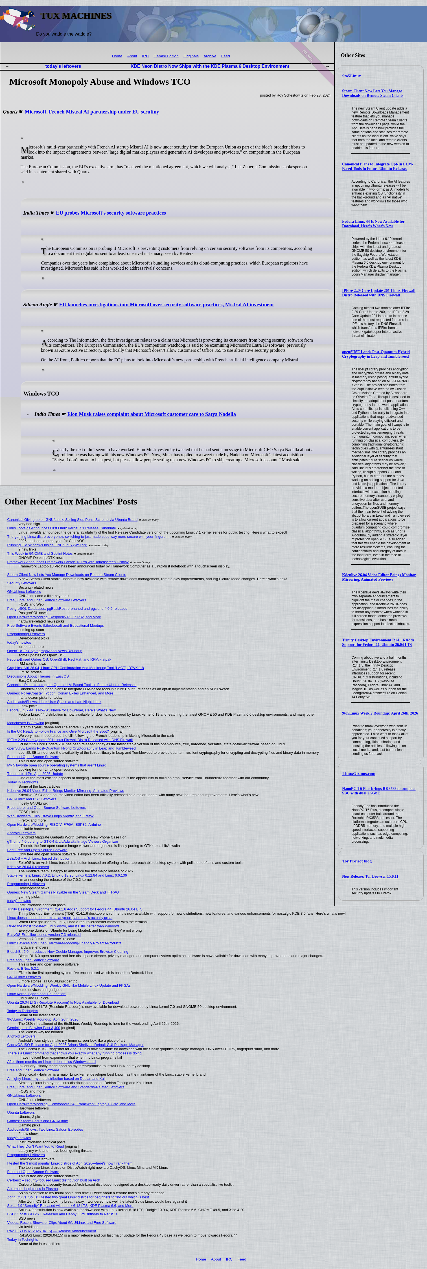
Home (117, 56)
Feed (225, 56)
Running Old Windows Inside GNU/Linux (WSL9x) (47, 545)
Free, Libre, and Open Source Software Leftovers (46, 600)
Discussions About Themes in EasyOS (38, 676)
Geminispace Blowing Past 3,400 (33, 1028)
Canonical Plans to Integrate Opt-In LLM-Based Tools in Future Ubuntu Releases (377, 166)
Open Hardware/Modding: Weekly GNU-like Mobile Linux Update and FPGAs (69, 985)
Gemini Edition (166, 56)
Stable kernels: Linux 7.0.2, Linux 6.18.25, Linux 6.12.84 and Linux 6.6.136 (67, 875)
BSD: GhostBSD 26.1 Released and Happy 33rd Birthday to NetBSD (62, 1214)
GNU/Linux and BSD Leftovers (31, 799)
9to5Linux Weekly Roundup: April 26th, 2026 (380, 713)
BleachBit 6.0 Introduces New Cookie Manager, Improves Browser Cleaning (67, 951)
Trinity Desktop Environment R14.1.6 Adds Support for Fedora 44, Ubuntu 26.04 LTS (378, 642)
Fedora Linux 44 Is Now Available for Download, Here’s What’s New (373, 223)
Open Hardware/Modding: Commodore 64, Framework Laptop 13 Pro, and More (71, 1104)
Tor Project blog (357, 861)
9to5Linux (351, 76)
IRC (145, 56)
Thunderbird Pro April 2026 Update (35, 774)
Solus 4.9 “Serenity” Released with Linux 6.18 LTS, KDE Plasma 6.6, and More (70, 1206)
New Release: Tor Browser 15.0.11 (370, 876)
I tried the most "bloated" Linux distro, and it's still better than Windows (63, 926)
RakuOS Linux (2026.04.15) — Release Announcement (51, 1231)
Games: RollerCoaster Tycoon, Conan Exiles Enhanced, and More (60, 693)
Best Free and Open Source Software (37, 850)
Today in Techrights (22, 782)
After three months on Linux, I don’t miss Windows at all (51, 1062)
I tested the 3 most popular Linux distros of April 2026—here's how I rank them (69, 1163)
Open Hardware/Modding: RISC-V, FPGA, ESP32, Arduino (54, 824)
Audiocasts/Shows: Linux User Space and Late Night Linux (54, 702)
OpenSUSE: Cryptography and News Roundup (44, 651)
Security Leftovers (21, 583)
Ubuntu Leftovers (21, 1112)
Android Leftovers (21, 833)
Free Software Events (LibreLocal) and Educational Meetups (55, 625)
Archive (209, 56)
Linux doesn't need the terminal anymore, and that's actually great (60, 918)
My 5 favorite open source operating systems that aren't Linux (56, 765)
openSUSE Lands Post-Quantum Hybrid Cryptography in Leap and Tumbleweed (376, 354)
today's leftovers (63, 66)
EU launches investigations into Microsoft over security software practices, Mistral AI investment (166, 304)
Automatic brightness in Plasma (32, 1189)
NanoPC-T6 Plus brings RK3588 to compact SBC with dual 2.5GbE (378, 791)
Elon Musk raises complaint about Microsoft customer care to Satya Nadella (151, 414)
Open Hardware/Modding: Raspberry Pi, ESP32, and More (54, 617)
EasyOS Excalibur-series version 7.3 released (44, 934)
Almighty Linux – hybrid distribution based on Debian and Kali (56, 1078)
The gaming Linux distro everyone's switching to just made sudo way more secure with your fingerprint (89, 536)
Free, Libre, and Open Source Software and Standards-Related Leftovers (65, 1087)
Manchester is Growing (25, 723)
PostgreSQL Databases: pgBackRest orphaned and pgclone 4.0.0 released (67, 608)
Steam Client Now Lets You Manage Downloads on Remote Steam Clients (372, 93)
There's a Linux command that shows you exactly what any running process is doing (74, 1053)
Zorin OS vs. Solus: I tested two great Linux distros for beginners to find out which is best (78, 1197)
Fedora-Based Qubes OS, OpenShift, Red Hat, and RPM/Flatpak (59, 659)
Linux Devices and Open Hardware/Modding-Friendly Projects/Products (64, 943)
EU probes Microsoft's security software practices (111, 213)
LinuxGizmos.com (358, 773)
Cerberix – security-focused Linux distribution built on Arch (53, 1180)
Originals (191, 56)
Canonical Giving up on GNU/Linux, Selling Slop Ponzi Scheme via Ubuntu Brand (72, 519)
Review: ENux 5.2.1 (23, 968)
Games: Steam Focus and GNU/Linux (37, 1121)
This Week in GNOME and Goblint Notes (40, 553)
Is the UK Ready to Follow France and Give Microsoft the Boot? (58, 731)
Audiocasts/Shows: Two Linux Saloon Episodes (45, 1129)
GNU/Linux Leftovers (24, 591)
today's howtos (19, 642)
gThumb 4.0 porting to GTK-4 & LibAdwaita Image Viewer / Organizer (62, 841)
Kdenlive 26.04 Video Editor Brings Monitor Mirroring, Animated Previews (379, 577)
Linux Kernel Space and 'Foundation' (36, 994)
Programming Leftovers (26, 634)
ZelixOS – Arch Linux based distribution (38, 858)
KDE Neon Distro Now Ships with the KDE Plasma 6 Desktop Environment (210, 66)
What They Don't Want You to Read (35, 1146)
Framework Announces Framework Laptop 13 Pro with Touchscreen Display (68, 562)
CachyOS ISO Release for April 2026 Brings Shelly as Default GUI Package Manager (75, 1045)
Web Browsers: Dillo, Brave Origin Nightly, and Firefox (50, 816)
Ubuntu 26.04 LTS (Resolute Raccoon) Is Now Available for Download (63, 1002)
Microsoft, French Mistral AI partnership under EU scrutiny (92, 112)
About (132, 56)
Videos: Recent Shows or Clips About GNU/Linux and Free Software (62, 1222)
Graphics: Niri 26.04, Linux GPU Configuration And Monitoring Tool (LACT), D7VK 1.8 (75, 668)
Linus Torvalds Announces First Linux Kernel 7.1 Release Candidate (61, 528)
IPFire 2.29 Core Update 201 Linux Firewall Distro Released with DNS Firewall (378, 293)
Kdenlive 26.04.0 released (28, 867)
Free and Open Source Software (33, 757)
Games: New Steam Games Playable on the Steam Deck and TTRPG (63, 892)
